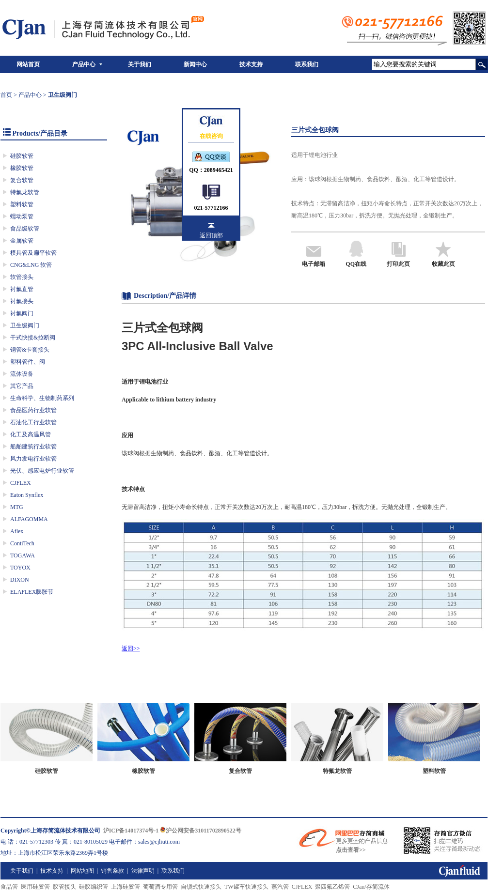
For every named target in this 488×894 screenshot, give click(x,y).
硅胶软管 (21, 156)
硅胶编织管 (93, 886)
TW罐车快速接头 (246, 886)
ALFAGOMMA (29, 519)
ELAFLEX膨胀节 (31, 591)
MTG (16, 507)
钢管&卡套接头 (29, 349)
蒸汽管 (280, 886)
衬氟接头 (21, 301)
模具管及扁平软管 (33, 252)
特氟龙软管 (24, 192)
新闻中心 (195, 64)
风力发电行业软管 (33, 458)
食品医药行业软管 (33, 410)
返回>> (131, 648)
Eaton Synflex (26, 495)
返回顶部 (211, 235)
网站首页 (28, 64)
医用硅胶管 (35, 886)
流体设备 (21, 373)
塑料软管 (21, 204)
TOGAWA (22, 555)
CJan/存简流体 (371, 886)
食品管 (9, 886)
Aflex (16, 531)
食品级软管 (24, 228)
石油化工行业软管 (33, 422)
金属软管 (21, 240)
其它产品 (21, 386)
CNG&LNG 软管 (31, 265)
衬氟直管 (21, 289)
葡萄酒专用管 (160, 886)
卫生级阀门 (24, 325)
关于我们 (139, 64)
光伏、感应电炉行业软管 (42, 470)
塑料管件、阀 (27, 361)
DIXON (19, 579)
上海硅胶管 (125, 886)
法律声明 (143, 870)
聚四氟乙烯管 (332, 886)
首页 (6, 95)
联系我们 (306, 64)
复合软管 (21, 180)
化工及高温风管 (30, 434)
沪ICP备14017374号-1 (131, 830)
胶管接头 (64, 886)
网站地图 (82, 870)
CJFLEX (20, 482)
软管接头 (21, 277)
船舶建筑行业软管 (33, 446)
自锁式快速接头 (201, 886)
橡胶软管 (21, 168)
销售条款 (112, 870)
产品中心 (83, 64)
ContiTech (22, 543)
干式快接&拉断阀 (32, 337)
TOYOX (20, 567)
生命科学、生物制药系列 (42, 398)
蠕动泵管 (21, 216)
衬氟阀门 (21, 313)
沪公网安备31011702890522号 (200, 830)
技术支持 (251, 64)
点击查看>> (351, 850)
